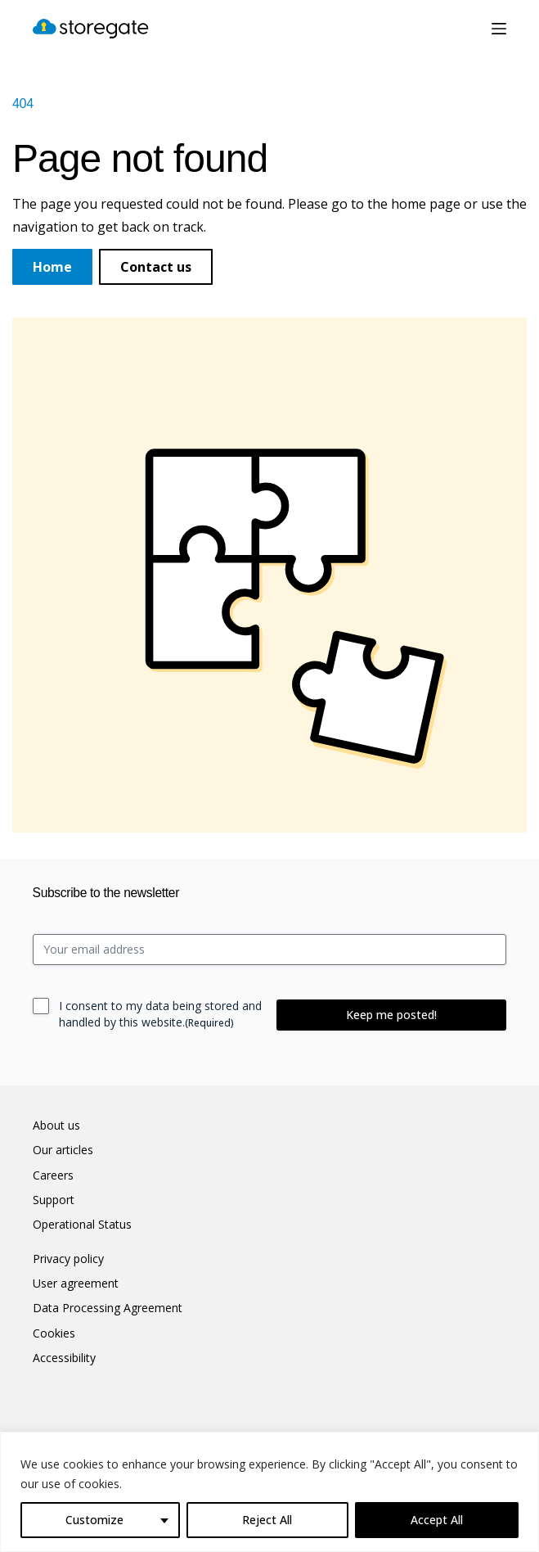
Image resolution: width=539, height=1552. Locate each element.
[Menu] (499, 28)
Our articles (63, 1150)
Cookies (54, 1333)
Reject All (267, 1519)
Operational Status (82, 1224)
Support (53, 1200)
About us (56, 1125)
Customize (94, 1519)
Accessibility (64, 1358)
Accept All (437, 1519)
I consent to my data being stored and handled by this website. (160, 1014)
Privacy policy (68, 1259)
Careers (53, 1175)
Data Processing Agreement (107, 1308)
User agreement (76, 1283)
